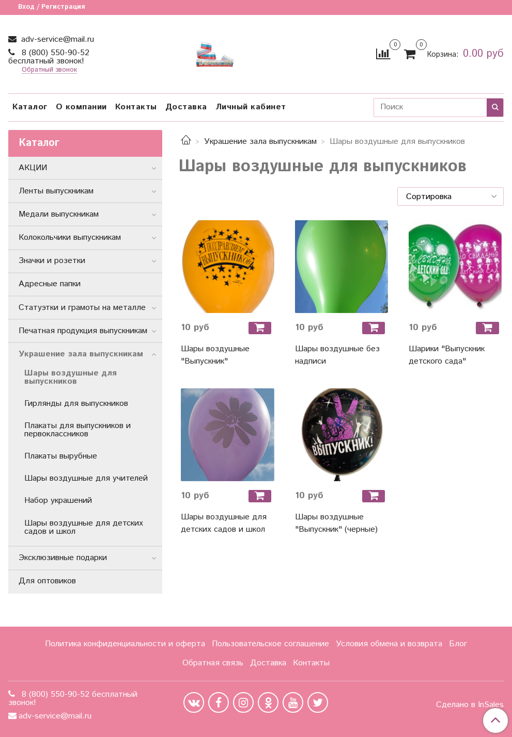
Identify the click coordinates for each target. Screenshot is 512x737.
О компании (81, 107)
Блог (458, 644)
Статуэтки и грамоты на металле (82, 308)
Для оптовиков (47, 581)
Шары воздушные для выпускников (70, 377)
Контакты (136, 107)
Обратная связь (212, 663)
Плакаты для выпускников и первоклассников (77, 430)
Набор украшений (58, 500)
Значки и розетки (52, 261)
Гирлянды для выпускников (76, 404)
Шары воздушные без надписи (337, 355)
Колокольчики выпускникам (70, 237)
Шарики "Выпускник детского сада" (447, 355)
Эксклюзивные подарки (63, 558)
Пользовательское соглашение (270, 644)
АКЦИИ (33, 168)
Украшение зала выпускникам (260, 142)
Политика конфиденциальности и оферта (125, 644)
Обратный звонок (49, 70)
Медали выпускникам (59, 214)
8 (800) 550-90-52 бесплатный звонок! (48, 57)
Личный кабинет (250, 107)
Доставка (186, 107)
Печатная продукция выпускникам (83, 331)
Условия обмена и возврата (389, 644)
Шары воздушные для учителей (86, 478)
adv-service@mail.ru (56, 39)
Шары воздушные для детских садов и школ (224, 523)
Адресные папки (50, 284)
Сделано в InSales (470, 705)
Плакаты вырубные (60, 456)
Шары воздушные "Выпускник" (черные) (336, 523)
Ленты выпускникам (56, 191)
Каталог (30, 107)
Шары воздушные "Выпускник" (215, 355)
